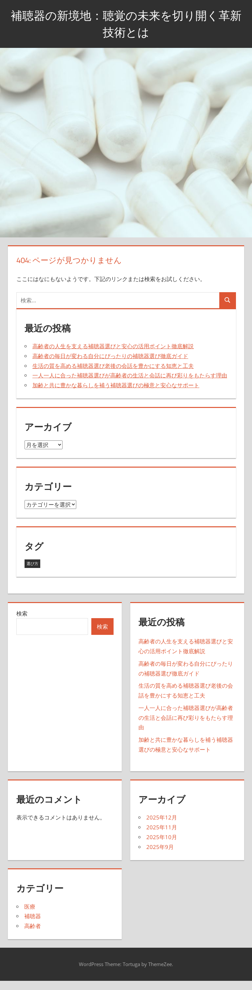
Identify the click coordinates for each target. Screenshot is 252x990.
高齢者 (32, 926)
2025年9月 (160, 847)
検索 (21, 613)
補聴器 (32, 916)
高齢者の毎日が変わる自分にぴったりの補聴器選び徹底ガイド (110, 356)
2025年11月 (161, 827)
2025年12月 (161, 817)
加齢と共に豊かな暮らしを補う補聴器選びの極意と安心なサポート (115, 385)
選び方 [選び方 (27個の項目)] (32, 563)
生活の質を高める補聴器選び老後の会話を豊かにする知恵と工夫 (113, 366)
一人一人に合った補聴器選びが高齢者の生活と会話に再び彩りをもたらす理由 (129, 375)
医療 (29, 906)
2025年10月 (161, 837)
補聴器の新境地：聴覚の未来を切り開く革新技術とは (126, 23)
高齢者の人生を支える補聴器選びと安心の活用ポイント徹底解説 (113, 346)
